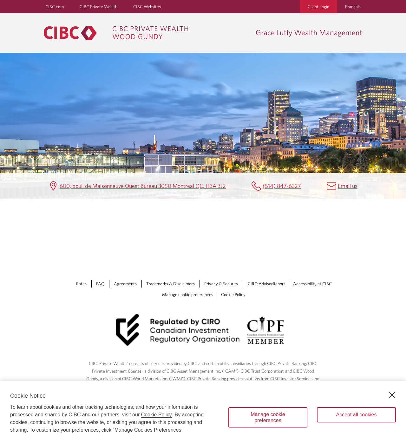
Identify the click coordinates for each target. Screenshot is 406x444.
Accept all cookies (356, 414)
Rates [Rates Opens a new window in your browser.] (81, 283)
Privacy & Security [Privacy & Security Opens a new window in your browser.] (221, 283)
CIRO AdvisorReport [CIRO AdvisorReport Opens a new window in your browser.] (266, 283)
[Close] (392, 395)
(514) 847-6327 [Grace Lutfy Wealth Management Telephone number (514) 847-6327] (282, 185)
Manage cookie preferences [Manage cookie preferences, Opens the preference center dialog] (268, 417)
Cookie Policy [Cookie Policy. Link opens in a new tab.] (233, 294)
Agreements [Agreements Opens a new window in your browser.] (125, 283)
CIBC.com (54, 6)
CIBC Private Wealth (98, 6)
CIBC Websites (147, 6)
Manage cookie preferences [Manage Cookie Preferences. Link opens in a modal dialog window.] (187, 294)
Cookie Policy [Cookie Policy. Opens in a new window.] (156, 414)
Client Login (318, 6)
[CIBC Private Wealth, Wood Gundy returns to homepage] (146, 33)
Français (353, 6)
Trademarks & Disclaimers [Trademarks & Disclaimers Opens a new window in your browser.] (170, 283)
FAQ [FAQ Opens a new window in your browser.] (100, 283)
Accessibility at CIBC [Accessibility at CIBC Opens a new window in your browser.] (312, 283)
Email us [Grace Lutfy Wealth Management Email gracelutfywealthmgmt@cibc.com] (347, 185)
